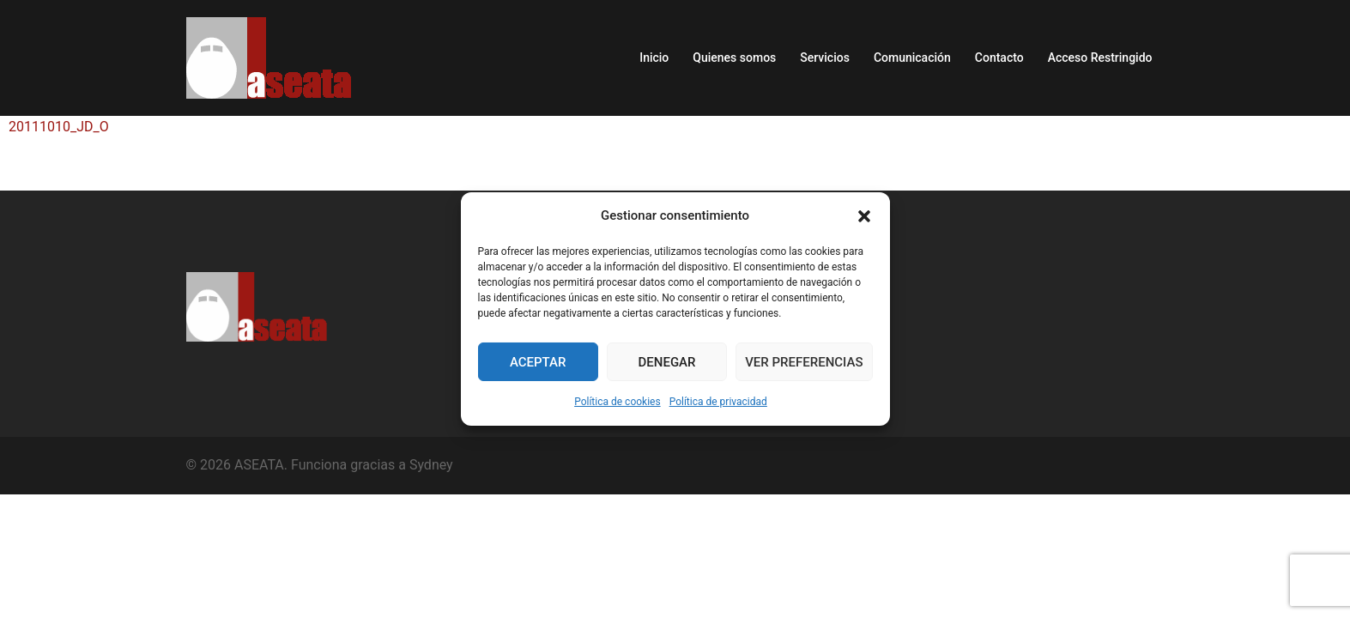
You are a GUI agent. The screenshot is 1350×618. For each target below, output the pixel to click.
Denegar (667, 362)
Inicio (654, 57)
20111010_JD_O (59, 126)
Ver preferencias (804, 362)
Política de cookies (617, 402)
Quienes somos (734, 57)
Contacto (999, 57)
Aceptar (538, 362)
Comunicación (912, 57)
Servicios (825, 57)
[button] (864, 216)
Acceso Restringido (1100, 57)
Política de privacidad (718, 402)
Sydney (431, 465)
